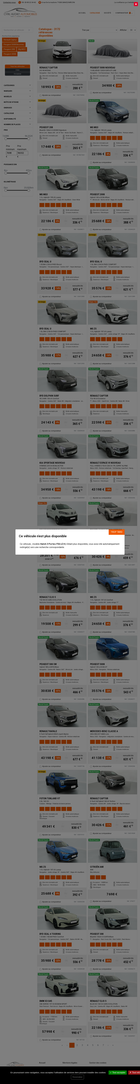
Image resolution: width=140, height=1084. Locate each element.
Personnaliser (77, 1077)
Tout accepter (117, 1072)
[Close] (136, 4)
